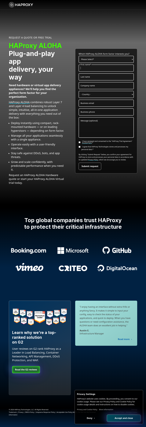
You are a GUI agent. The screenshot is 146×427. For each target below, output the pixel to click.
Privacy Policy (93, 160)
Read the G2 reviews (26, 369)
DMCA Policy (29, 412)
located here (87, 143)
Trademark (13, 412)
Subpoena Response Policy (45, 412)
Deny (90, 418)
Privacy (20, 412)
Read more (124, 339)
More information (106, 409)
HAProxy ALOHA (19, 102)
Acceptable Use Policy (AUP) (67, 412)
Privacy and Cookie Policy (87, 409)
